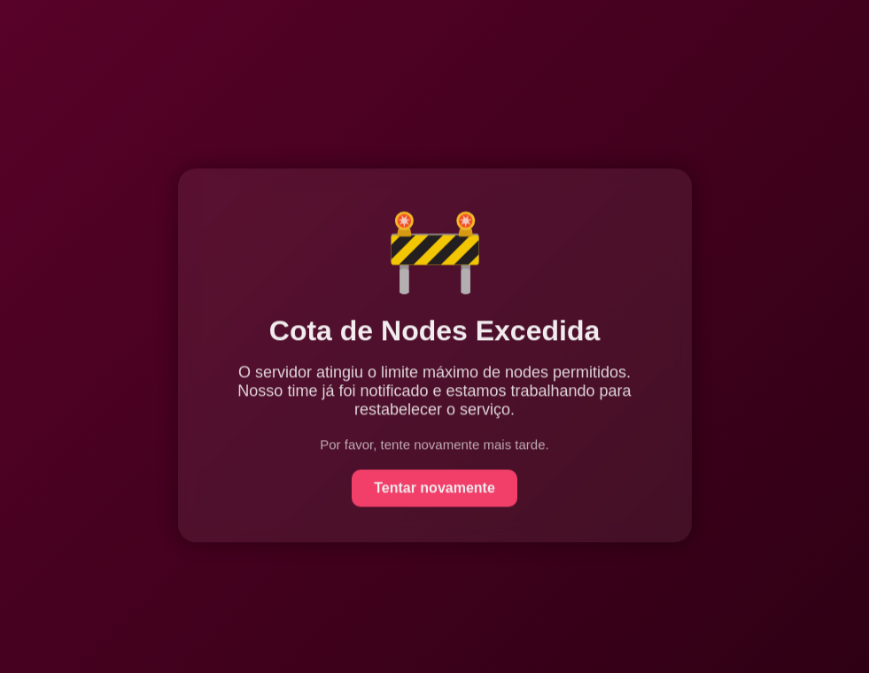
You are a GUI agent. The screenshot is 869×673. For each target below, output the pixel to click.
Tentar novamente (434, 488)
